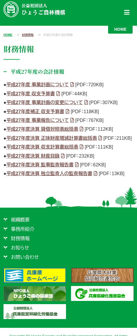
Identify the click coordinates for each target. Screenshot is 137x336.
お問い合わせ (25, 257)
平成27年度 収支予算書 (30, 93)
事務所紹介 (22, 229)
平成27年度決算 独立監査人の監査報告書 (49, 173)
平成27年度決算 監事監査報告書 (40, 164)
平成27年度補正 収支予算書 (35, 111)
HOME (120, 29)
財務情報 (28, 35)
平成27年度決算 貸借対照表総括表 (42, 129)
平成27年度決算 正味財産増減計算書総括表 (51, 138)
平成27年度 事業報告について (37, 120)
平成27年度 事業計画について (37, 84)
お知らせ (20, 247)
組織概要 (20, 219)
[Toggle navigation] (126, 12)
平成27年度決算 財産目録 (33, 156)
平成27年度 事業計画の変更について (44, 102)
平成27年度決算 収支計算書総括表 (42, 146)
